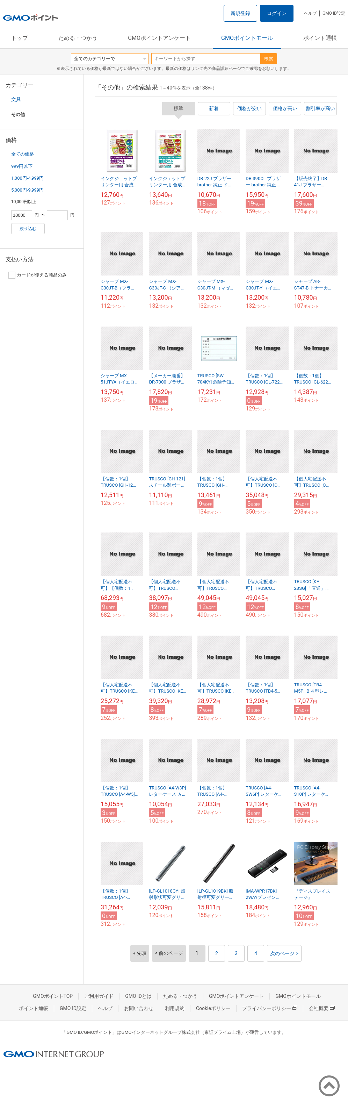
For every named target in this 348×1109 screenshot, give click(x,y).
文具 (16, 99)
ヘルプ (310, 13)
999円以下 (21, 166)
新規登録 (240, 13)
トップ (19, 38)
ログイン (277, 13)
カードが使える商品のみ (37, 275)
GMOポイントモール (247, 38)
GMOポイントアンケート (159, 38)
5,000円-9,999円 (27, 190)
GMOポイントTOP (53, 996)
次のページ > (284, 953)
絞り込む (28, 228)
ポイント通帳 (320, 38)
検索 (268, 58)
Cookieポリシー (213, 1008)
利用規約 (174, 1008)
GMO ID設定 (333, 13)
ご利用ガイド (99, 996)
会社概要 (322, 1008)
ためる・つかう (77, 38)
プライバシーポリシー (269, 1008)
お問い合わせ (138, 1008)
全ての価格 (22, 154)
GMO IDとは (138, 996)
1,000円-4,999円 (27, 178)
